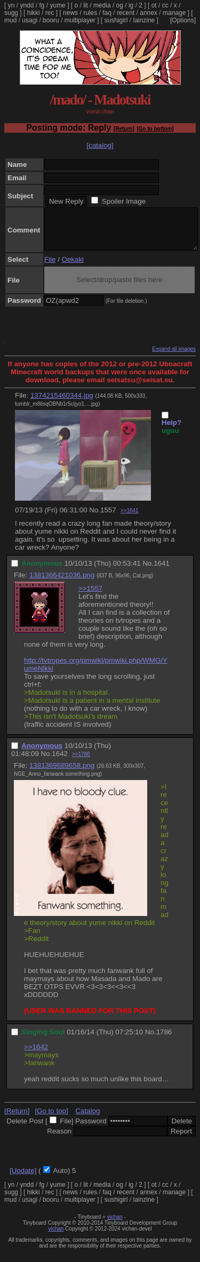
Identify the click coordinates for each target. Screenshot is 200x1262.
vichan (115, 1225)
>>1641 (130, 518)
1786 (164, 1040)
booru (51, 20)
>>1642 (36, 1055)
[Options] (183, 20)
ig (131, 5)
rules (90, 13)
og (119, 5)
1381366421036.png (61, 583)
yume (57, 5)
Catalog (87, 1119)
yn (11, 5)
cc (165, 5)
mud (10, 20)
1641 (162, 571)
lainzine (144, 20)
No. (94, 518)
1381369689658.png (61, 773)
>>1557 (90, 596)
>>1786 (81, 762)
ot (154, 5)
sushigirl (116, 20)
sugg (11, 13)
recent (125, 13)
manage (174, 13)
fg (41, 5)
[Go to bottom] (155, 129)
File (49, 267)
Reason (59, 1139)
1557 (108, 518)
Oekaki (73, 267)
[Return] (124, 129)
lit (85, 5)
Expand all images (174, 357)
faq (106, 13)
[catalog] (99, 145)
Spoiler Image (124, 201)
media (102, 5)
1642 (60, 762)
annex (148, 13)
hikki (33, 13)
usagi (29, 20)
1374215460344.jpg (61, 403)
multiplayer (80, 20)
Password (91, 1129)
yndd (27, 5)
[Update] (23, 1179)
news (70, 13)
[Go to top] (51, 1119)
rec (49, 13)
